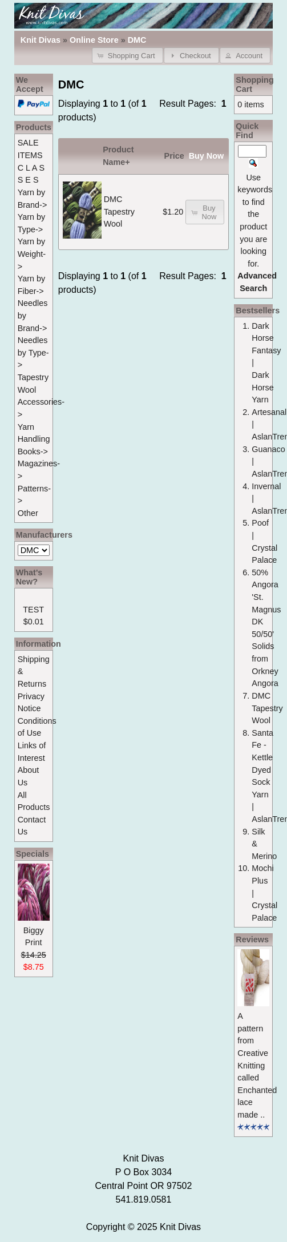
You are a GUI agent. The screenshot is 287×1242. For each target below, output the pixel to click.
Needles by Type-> (33, 352)
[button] (127, 55)
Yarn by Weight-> (32, 254)
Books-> (33, 451)
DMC (137, 40)
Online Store (94, 40)
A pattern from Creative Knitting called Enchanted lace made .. (257, 1065)
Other (28, 513)
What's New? (29, 577)
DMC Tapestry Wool (119, 211)
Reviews (252, 939)
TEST (33, 609)
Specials (32, 853)
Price (174, 155)
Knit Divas (180, 1227)
